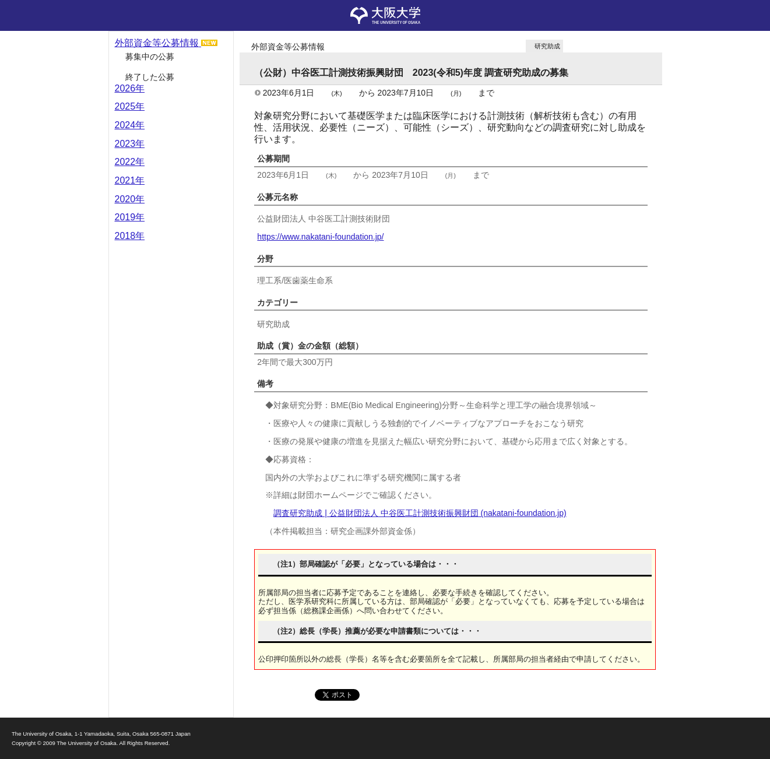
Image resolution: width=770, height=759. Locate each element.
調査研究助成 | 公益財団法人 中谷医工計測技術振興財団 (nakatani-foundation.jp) (419, 513)
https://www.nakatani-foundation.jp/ (320, 236)
